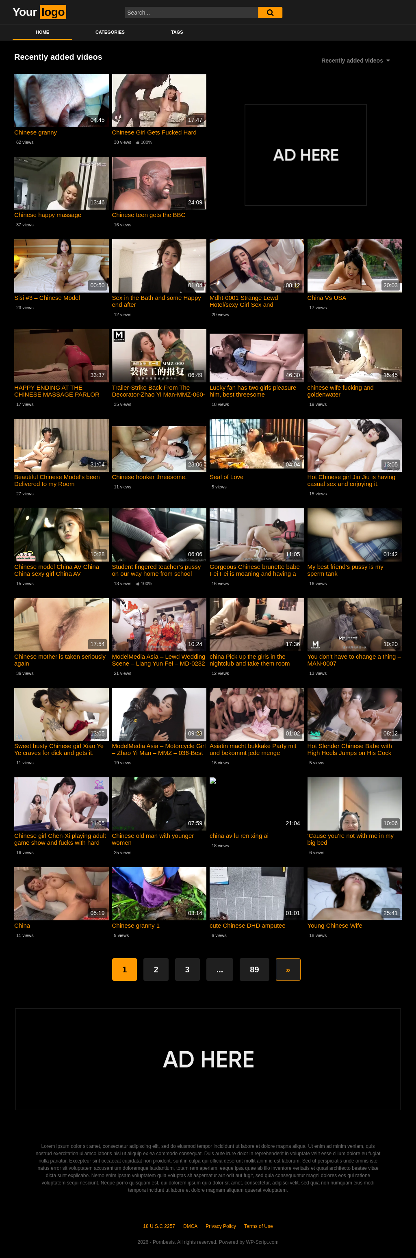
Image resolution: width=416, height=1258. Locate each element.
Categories (110, 32)
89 (254, 969)
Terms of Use (258, 1226)
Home (42, 32)
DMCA (190, 1226)
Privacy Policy (221, 1226)
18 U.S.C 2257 (159, 1226)
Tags (177, 32)
